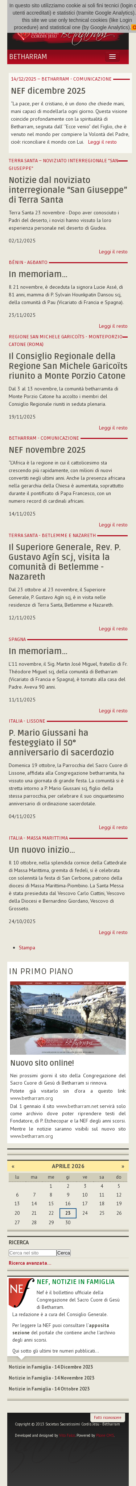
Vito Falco (67, 1435)
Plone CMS (105, 1435)
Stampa (27, 947)
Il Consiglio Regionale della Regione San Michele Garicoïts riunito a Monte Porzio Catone (68, 366)
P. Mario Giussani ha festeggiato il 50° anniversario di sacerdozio (61, 743)
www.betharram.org (31, 1136)
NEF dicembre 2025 (48, 91)
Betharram (28, 56)
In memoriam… (38, 274)
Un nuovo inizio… (42, 850)
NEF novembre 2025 (47, 450)
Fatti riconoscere (107, 1417)
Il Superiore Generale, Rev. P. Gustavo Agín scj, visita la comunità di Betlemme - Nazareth (65, 562)
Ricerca (19, 1242)
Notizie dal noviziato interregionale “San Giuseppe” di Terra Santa (68, 190)
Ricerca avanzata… (30, 1263)
